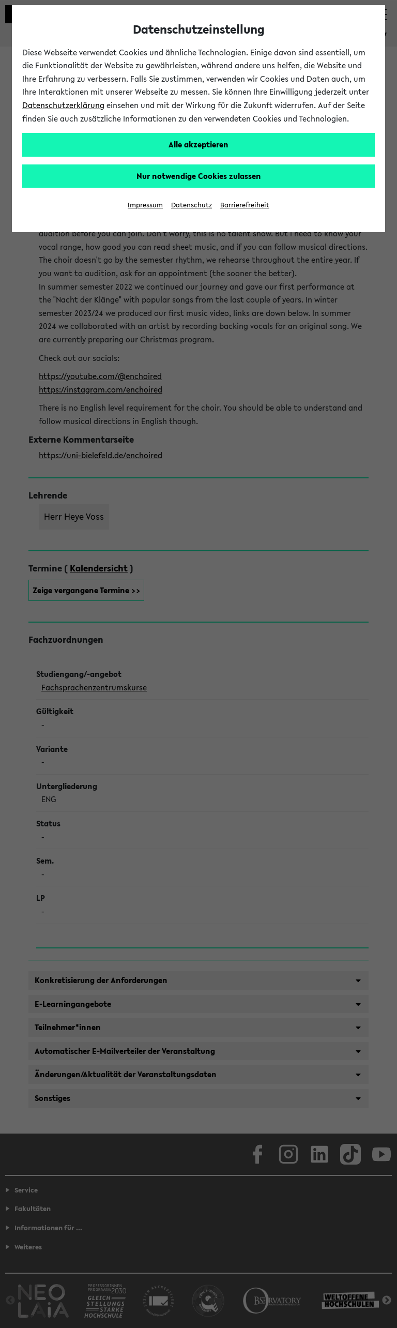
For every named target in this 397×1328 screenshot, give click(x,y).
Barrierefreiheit (244, 205)
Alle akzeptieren (198, 144)
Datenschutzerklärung (63, 105)
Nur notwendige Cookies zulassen (198, 176)
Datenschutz (191, 205)
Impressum (145, 205)
